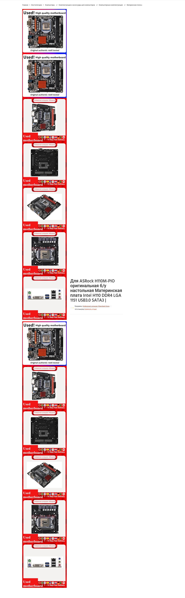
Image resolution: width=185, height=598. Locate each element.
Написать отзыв (90, 309)
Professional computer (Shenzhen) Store (96, 306)
